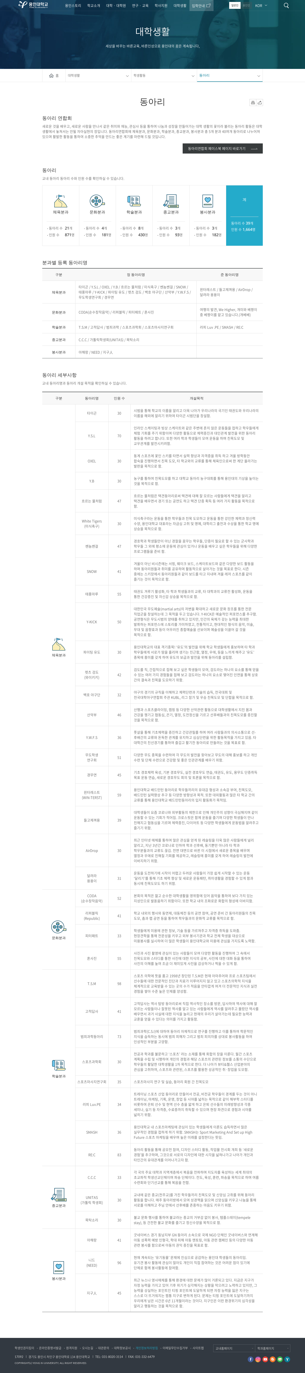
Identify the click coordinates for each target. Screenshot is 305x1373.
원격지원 (71, 1348)
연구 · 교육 (140, 5)
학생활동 (140, 75)
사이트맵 (198, 1348)
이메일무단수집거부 (175, 1348)
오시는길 (87, 1348)
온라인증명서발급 (50, 1348)
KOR (258, 5)
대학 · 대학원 (116, 5)
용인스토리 (73, 5)
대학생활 (180, 5)
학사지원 (161, 5)
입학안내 (198, 5)
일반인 (234, 5)
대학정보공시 (122, 1348)
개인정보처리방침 (146, 1348)
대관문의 (103, 1348)
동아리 (204, 75)
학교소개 (93, 5)
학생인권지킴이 (24, 1348)
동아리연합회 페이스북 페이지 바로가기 (217, 148)
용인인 (246, 5)
